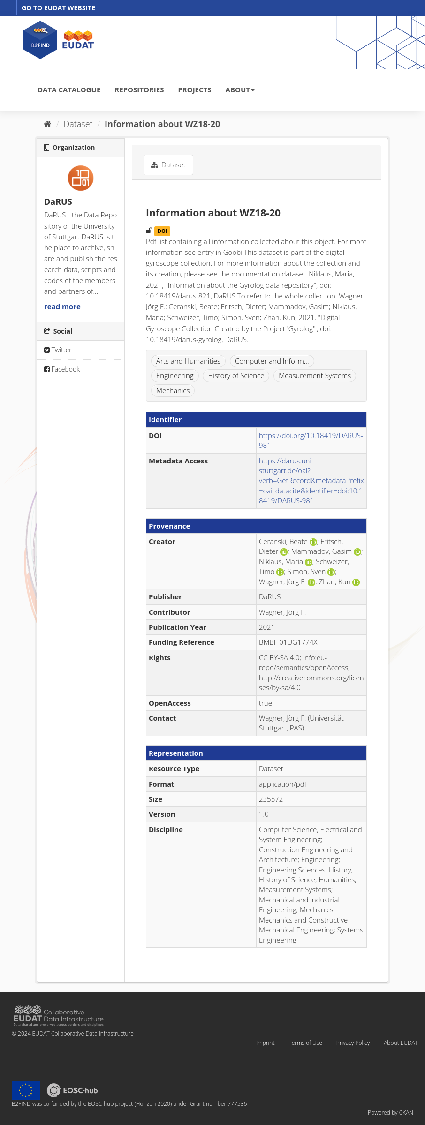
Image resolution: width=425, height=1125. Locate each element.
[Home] (48, 123)
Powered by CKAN (390, 1113)
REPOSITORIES (139, 89)
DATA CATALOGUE (69, 89)
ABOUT (240, 89)
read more (62, 306)
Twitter (58, 349)
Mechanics (173, 390)
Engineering (175, 375)
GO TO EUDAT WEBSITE (58, 7)
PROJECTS (194, 89)
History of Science (236, 375)
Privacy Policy (353, 1043)
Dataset (78, 123)
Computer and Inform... (272, 360)
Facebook (62, 369)
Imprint (265, 1043)
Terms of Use (305, 1043)
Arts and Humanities (188, 360)
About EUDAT (401, 1043)
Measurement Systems (315, 375)
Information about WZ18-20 (162, 123)
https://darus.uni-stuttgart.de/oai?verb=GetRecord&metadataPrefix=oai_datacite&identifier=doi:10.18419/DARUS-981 (311, 481)
